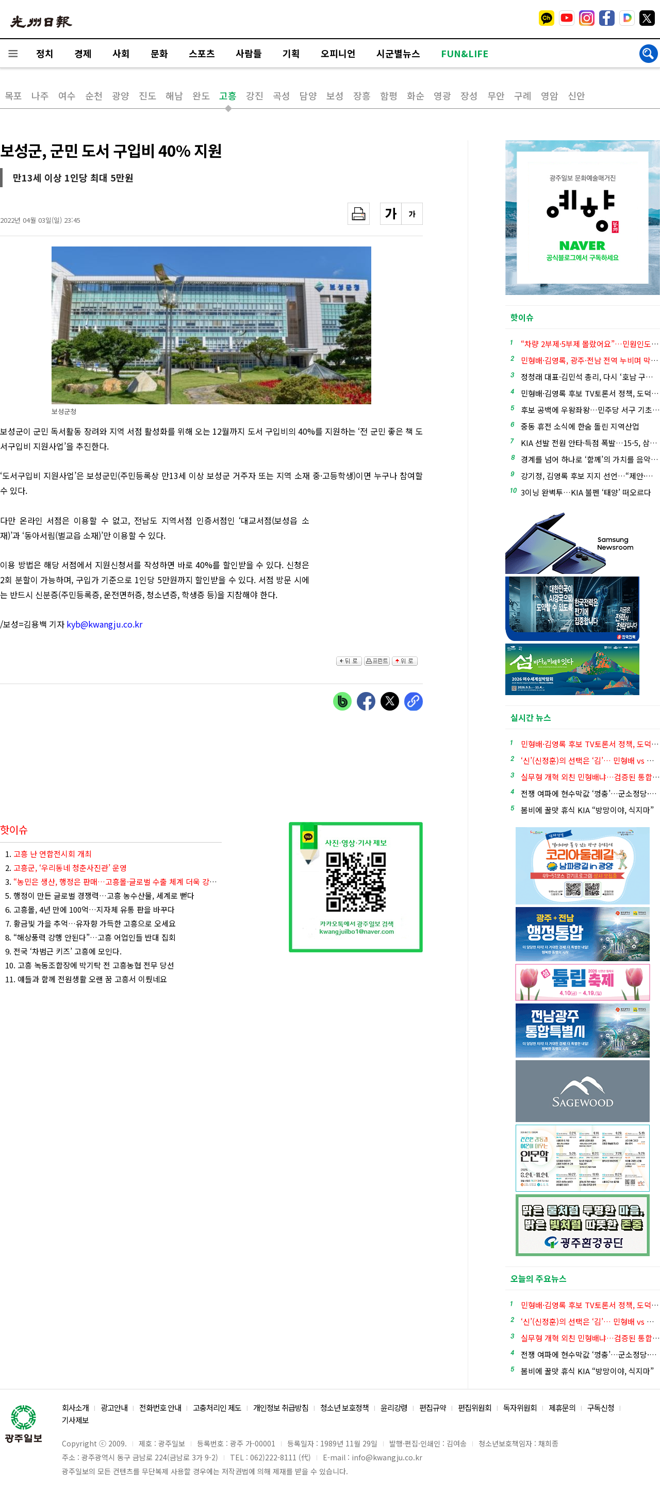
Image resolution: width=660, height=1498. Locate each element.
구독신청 (600, 1407)
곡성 (281, 95)
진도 (147, 95)
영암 (549, 95)
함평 (389, 95)
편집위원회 (474, 1407)
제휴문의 (562, 1407)
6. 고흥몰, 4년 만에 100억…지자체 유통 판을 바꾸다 (90, 909)
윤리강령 (394, 1407)
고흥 (228, 95)
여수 (67, 95)
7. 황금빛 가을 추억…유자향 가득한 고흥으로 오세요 (90, 923)
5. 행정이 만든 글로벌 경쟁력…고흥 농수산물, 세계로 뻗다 (99, 895)
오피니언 (338, 53)
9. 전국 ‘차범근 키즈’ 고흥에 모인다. (63, 951)
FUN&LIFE (464, 53)
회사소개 (75, 1407)
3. (113, 881)
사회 (121, 53)
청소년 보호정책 (344, 1407)
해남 (174, 95)
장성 (469, 95)
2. (66, 867)
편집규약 (432, 1407)
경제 (83, 53)
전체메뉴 (13, 53)
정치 (45, 53)
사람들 (249, 53)
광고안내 (114, 1407)
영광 (442, 95)
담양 (308, 95)
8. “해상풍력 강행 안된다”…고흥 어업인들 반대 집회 (90, 937)
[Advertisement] (371, 569)
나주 (40, 95)
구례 (523, 95)
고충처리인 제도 (217, 1407)
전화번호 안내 (160, 1407)
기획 (291, 53)
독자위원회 (520, 1407)
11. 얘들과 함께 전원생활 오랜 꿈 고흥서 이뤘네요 (86, 979)
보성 (335, 95)
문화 (159, 53)
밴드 (574, 18)
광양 (120, 95)
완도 (201, 95)
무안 (496, 95)
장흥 (362, 95)
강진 (254, 95)
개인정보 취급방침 (280, 1407)
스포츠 (202, 53)
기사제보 (75, 1419)
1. (48, 853)
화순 (415, 95)
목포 (13, 95)
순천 (94, 95)
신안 (576, 95)
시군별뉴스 (398, 53)
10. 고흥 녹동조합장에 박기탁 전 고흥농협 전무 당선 (89, 965)
